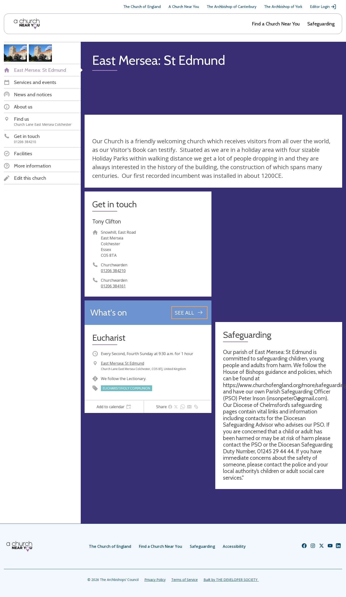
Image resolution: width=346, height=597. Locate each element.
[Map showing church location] (278, 254)
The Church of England (142, 6)
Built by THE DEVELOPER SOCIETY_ (231, 579)
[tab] (114, 406)
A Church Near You (183, 6)
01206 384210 (113, 270)
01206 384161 (113, 286)
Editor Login (323, 7)
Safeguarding (321, 24)
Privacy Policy (155, 579)
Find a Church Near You (276, 24)
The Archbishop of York (283, 6)
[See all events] (189, 312)
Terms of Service (184, 579)
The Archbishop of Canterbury (231, 6)
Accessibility (234, 546)
